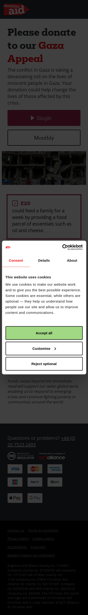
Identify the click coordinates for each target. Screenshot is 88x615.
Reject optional (44, 364)
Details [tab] (44, 260)
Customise (44, 348)
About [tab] (72, 260)
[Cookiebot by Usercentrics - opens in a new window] (63, 247)
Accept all (44, 333)
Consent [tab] (16, 260)
